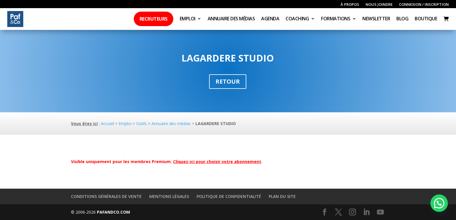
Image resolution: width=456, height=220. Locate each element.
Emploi (187, 19)
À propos (350, 4)
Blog (402, 19)
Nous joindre (379, 4)
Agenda (270, 19)
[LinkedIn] (366, 212)
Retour (227, 81)
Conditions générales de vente (106, 196)
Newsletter (376, 19)
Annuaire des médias (231, 19)
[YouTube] (380, 212)
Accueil (107, 123)
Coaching (297, 19)
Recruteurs (154, 19)
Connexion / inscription (424, 4)
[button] (439, 203)
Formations (335, 19)
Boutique (426, 19)
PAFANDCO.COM (113, 212)
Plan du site (282, 196)
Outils (141, 123)
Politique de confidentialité (229, 196)
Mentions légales (169, 196)
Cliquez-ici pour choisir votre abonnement (217, 161)
